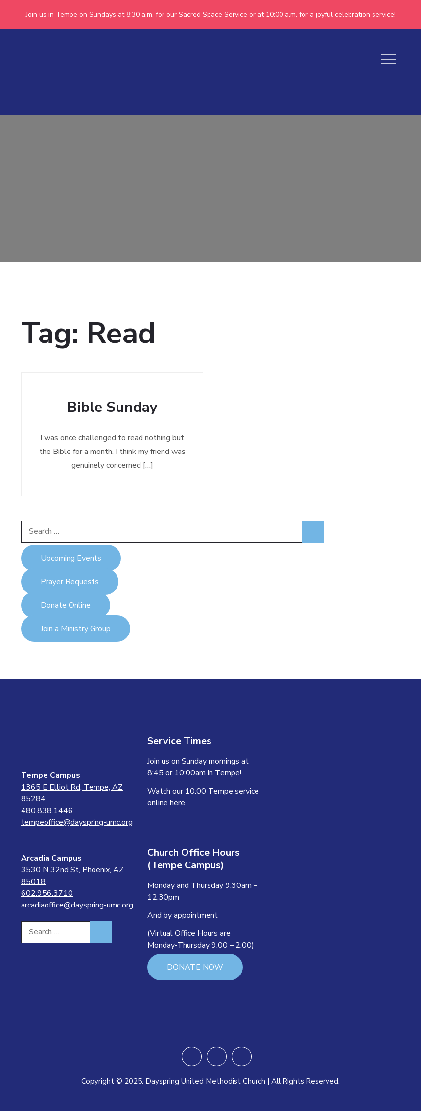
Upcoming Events (71, 558)
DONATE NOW (195, 967)
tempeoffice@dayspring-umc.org (77, 822)
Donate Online (66, 605)
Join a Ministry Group (76, 628)
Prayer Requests (70, 581)
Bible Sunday (112, 407)
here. (178, 802)
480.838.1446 (47, 810)
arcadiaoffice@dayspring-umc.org (77, 905)
